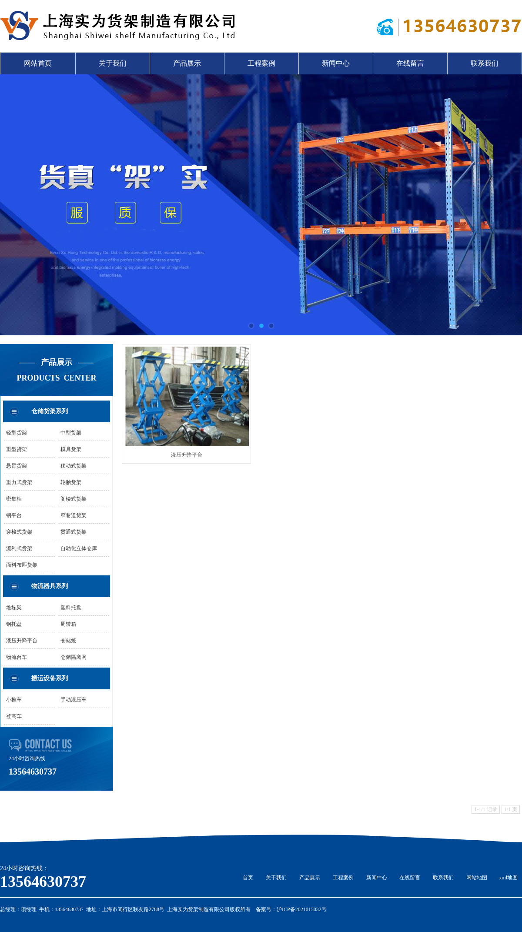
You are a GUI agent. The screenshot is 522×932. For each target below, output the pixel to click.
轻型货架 (16, 433)
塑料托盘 (70, 608)
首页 (248, 878)
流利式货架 (19, 548)
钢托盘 (14, 624)
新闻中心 (336, 63)
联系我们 (485, 63)
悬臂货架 (16, 466)
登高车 (14, 716)
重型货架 (16, 449)
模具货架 (70, 449)
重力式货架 (19, 482)
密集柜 (14, 499)
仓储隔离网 (73, 657)
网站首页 (38, 63)
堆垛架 (14, 608)
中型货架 (70, 433)
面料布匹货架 (21, 565)
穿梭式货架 (19, 532)
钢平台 (14, 515)
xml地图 (508, 878)
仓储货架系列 (49, 411)
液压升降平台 (21, 641)
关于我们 (113, 63)
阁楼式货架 (73, 499)
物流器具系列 (49, 586)
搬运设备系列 (49, 678)
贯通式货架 (73, 532)
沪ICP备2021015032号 (302, 909)
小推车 (14, 700)
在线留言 (410, 63)
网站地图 (476, 878)
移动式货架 (73, 466)
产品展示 (187, 63)
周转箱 (68, 624)
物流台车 (16, 657)
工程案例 (261, 63)
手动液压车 (73, 700)
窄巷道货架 (73, 515)
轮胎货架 (70, 482)
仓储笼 (68, 641)
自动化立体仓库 (78, 548)
